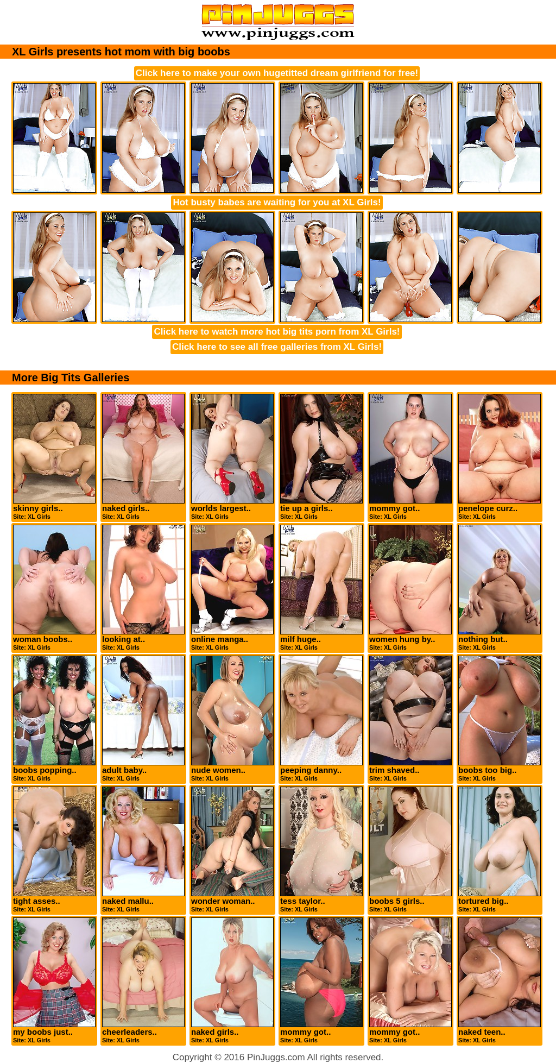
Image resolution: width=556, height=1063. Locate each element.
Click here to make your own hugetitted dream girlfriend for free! (277, 73)
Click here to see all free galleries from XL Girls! (277, 347)
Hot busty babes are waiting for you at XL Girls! (277, 202)
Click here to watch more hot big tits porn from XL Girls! (277, 331)
